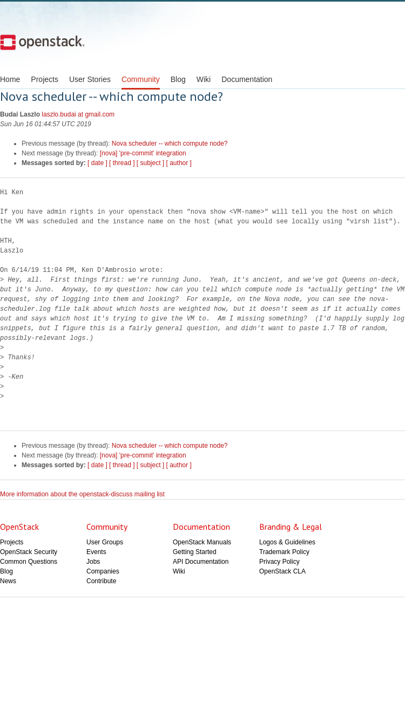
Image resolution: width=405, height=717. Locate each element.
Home (10, 79)
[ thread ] (121, 163)
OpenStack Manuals (202, 542)
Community (141, 79)
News (8, 581)
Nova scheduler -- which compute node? (170, 143)
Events (96, 552)
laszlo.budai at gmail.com (78, 114)
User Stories (90, 79)
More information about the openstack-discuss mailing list (82, 494)
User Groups (104, 542)
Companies (102, 571)
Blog (178, 79)
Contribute (101, 581)
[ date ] (97, 163)
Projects (44, 79)
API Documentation (200, 561)
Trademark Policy (284, 552)
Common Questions (28, 561)
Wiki (204, 79)
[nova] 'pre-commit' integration (143, 153)
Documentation (246, 79)
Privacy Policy (279, 561)
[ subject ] (150, 163)
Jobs (93, 561)
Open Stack (42, 42)
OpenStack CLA (282, 571)
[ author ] (179, 163)
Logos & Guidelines (287, 542)
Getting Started (195, 552)
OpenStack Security (28, 552)
